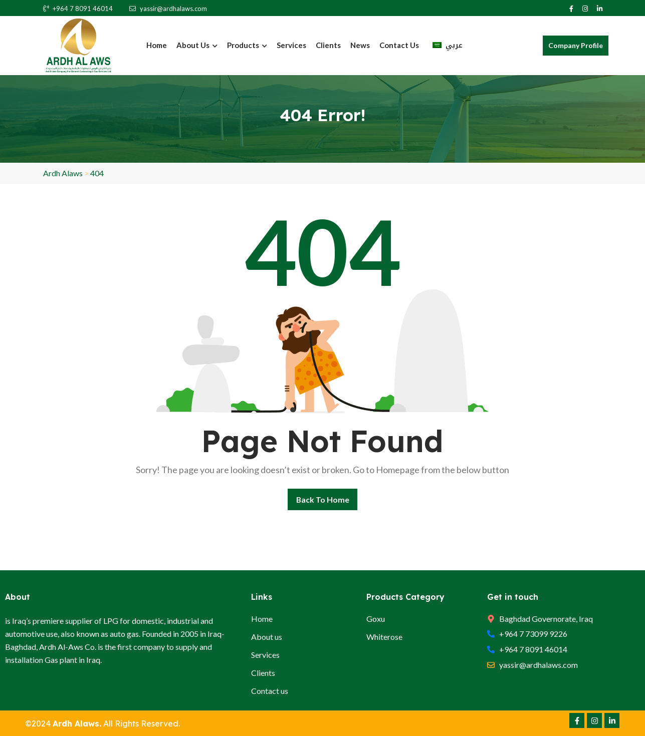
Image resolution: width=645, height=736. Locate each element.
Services (291, 45)
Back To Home (322, 499)
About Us (197, 45)
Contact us (399, 45)
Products (247, 45)
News (360, 45)
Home (156, 45)
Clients (328, 45)
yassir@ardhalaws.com (168, 9)
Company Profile (575, 45)
